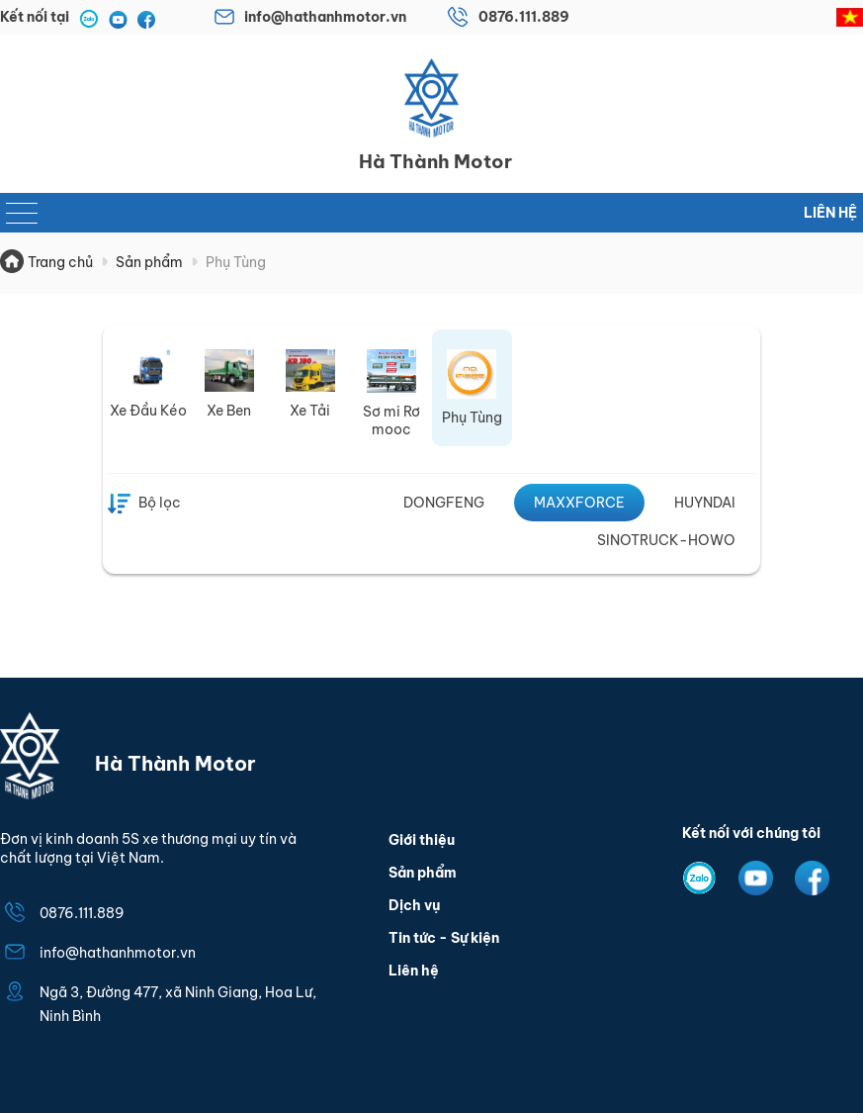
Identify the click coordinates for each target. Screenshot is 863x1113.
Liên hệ (830, 213)
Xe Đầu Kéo (148, 410)
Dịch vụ (414, 905)
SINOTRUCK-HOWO (666, 540)
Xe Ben (229, 410)
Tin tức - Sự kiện (443, 938)
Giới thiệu (421, 840)
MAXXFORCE (579, 502)
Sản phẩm (422, 872)
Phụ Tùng (472, 417)
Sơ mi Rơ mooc (391, 420)
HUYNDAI (704, 502)
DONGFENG (443, 502)
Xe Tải (310, 410)
